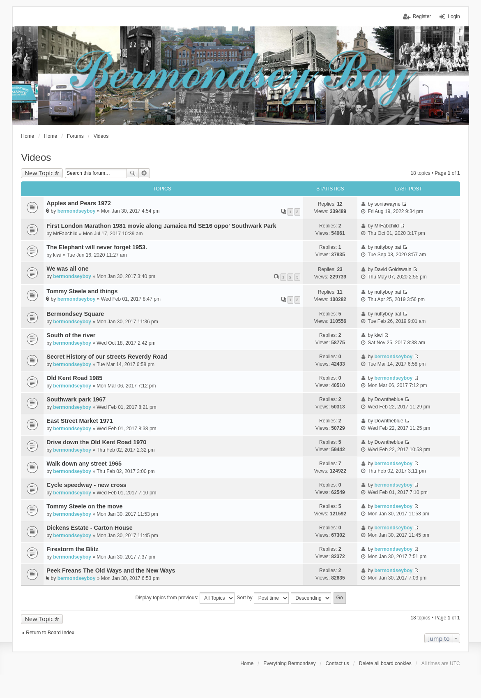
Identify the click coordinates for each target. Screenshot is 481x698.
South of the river (70, 335)
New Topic (39, 173)
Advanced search (144, 173)
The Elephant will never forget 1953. (96, 247)
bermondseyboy (77, 211)
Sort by (263, 598)
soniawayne (387, 204)
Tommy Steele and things (81, 291)
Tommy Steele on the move (84, 506)
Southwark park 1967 (76, 399)
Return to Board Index (50, 632)
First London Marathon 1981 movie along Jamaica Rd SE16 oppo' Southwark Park (161, 226)
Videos (36, 157)
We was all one (67, 268)
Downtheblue (389, 399)
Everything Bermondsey (289, 663)
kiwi (57, 255)
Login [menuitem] (454, 16)
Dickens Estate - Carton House (89, 527)
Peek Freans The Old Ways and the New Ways (110, 570)
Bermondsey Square (75, 314)
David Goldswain (393, 269)
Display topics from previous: (185, 598)
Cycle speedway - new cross (86, 485)
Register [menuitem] (422, 16)
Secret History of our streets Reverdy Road (106, 356)
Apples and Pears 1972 (78, 203)
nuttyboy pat (388, 247)
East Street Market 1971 (79, 420)
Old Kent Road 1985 (74, 378)
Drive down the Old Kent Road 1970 (96, 442)
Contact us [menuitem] (337, 663)
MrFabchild (65, 234)
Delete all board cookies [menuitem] (385, 663)
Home (246, 663)
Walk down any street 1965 (84, 463)
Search (133, 173)
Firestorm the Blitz (72, 549)
